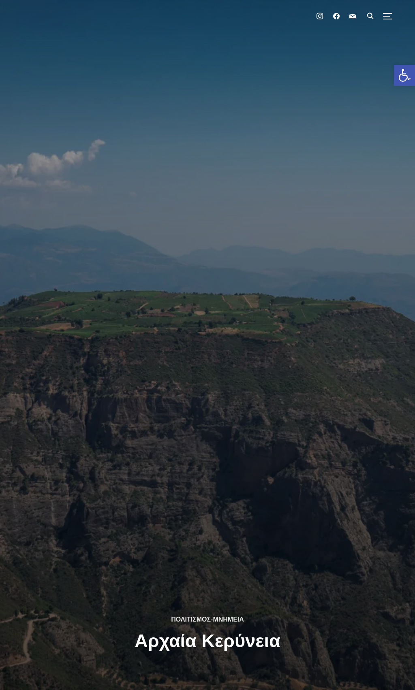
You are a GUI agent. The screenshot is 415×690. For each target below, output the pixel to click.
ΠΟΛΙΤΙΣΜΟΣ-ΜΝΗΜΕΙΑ (207, 619)
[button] (404, 75)
